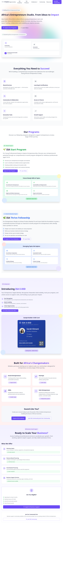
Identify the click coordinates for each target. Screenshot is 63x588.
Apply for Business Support (31, 507)
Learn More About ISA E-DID (9, 310)
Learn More (24, 28)
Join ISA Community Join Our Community (39, 418)
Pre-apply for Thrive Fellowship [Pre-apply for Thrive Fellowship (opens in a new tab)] (12, 239)
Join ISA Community (57, 2)
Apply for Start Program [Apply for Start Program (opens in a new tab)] (10, 171)
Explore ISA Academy (18, 418)
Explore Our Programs (10, 28)
